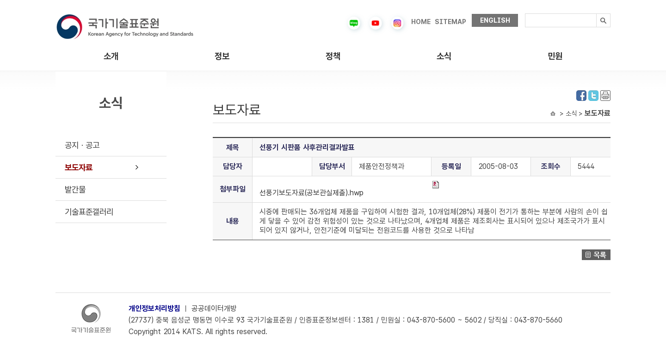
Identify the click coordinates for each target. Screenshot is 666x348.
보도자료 (78, 167)
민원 (555, 56)
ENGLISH (495, 20)
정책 (333, 56)
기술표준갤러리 (89, 212)
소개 (111, 56)
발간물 (75, 189)
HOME (421, 21)
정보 (222, 56)
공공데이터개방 (214, 308)
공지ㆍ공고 (82, 145)
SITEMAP (450, 21)
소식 (444, 56)
